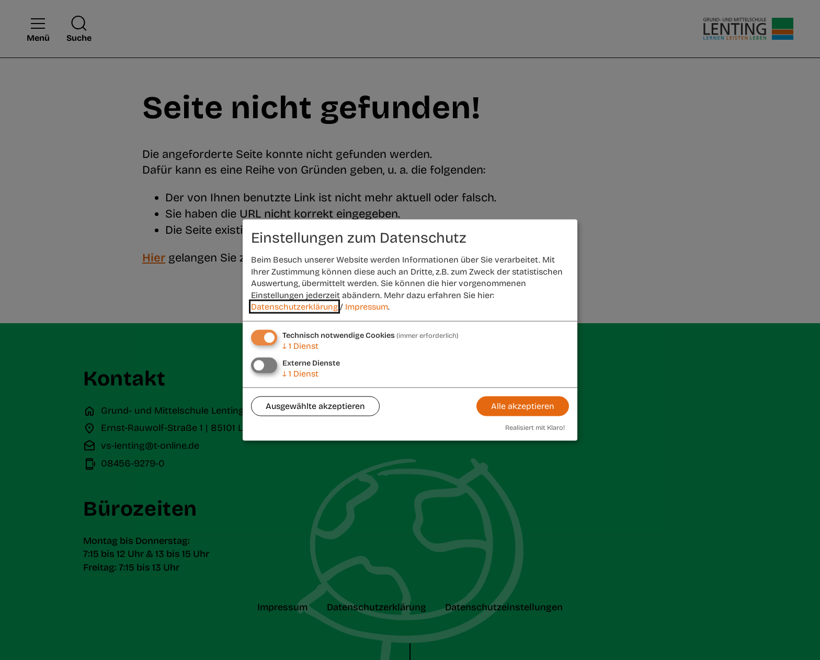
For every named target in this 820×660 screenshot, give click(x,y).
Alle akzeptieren (522, 406)
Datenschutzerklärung (294, 307)
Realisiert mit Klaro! (535, 427)
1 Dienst (300, 346)
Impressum (366, 307)
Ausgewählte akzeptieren (315, 406)
